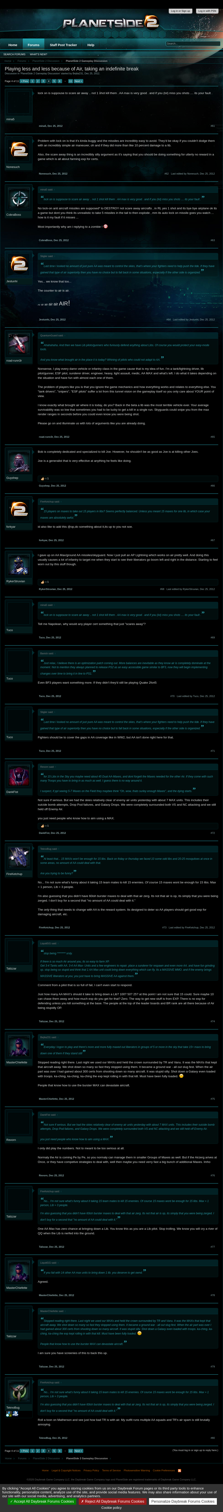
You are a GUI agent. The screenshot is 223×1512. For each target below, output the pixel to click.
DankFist (12, 792)
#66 (213, 485)
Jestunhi (11, 281)
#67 (213, 540)
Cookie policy (111, 1508)
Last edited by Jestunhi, (194, 319)
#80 (213, 1438)
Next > (78, 81)
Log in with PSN (207, 11)
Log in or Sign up (180, 11)
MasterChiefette (16, 1062)
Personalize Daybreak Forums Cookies (182, 1501)
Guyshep (12, 478)
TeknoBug (13, 1407)
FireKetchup (14, 874)
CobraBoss (13, 214)
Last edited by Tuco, (196, 696)
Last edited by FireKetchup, (192, 927)
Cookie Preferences (164, 1470)
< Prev (24, 81)
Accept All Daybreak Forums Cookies (42, 1501)
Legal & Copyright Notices (66, 1470)
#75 (213, 1098)
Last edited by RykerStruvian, (191, 589)
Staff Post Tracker (63, 45)
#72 (213, 833)
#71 (213, 751)
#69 (213, 637)
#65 (213, 436)
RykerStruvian (15, 581)
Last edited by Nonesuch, (193, 173)
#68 (162, 589)
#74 (213, 1021)
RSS (179, 1470)
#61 (213, 126)
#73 (164, 927)
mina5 (10, 119)
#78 (213, 1295)
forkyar (10, 526)
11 (70, 81)
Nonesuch (13, 167)
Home (12, 45)
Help (90, 45)
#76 (213, 1175)
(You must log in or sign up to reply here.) (195, 1450)
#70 (172, 696)
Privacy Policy (91, 1470)
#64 (169, 319)
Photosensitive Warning (137, 1470)
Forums (33, 45)
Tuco (9, 630)
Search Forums (14, 54)
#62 (167, 173)
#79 (213, 1366)
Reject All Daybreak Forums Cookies (112, 1501)
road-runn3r (14, 360)
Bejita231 (78, 73)
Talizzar (11, 968)
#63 (213, 240)
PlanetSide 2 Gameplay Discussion (40, 73)
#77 (213, 1246)
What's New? (38, 54)
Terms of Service (111, 1470)
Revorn (11, 1140)
